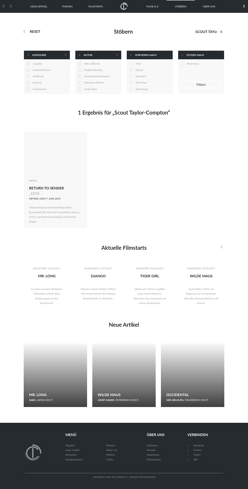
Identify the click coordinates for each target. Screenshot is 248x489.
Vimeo (194, 454)
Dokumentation (41, 69)
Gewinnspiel (40, 89)
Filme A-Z (152, 6)
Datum (139, 69)
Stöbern (180, 6)
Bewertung (141, 89)
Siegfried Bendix (93, 69)
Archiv (110, 459)
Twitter (194, 450)
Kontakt (151, 450)
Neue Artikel (38, 6)
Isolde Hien (90, 89)
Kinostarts (71, 454)
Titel (138, 63)
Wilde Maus (201, 276)
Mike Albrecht (92, 63)
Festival (37, 82)
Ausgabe (37, 63)
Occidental (177, 395)
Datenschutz (154, 459)
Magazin (70, 445)
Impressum (153, 454)
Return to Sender (46, 188)
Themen (67, 6)
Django (98, 276)
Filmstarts (95, 6)
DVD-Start (141, 82)
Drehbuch (38, 76)
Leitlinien (152, 445)
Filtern (201, 84)
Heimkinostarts (74, 459)
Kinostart (141, 76)
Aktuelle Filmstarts (123, 247)
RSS (192, 459)
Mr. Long (46, 276)
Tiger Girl (149, 276)
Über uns (209, 6)
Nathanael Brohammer (97, 76)
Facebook (195, 445)
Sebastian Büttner (94, 82)
